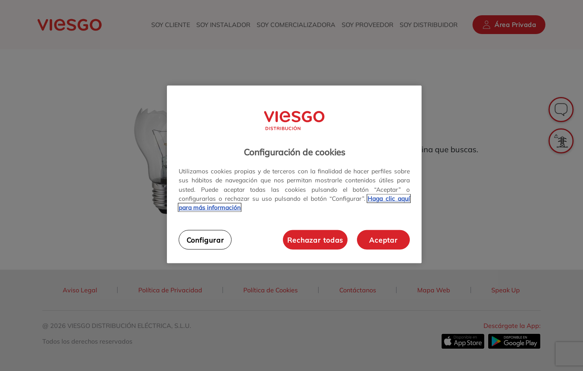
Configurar (205, 239)
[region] (294, 174)
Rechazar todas (315, 239)
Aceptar (383, 239)
